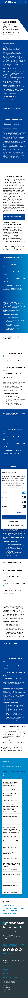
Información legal (6, 989)
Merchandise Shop (10, 910)
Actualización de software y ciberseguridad (11, 993)
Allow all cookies (14, 516)
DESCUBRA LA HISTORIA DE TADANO (12, 217)
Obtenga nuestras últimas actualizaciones (13, 944)
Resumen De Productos (12, 905)
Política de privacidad (7, 985)
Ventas (5, 973)
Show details (20, 512)
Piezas (5, 969)
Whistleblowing (6, 991)
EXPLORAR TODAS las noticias (14, 771)
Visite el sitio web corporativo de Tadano (13, 961)
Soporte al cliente (10, 913)
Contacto (6, 953)
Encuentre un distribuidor (13, 908)
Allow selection (14, 521)
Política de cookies (6, 987)
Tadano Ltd (12, 981)
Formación (7, 966)
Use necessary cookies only (14, 525)
